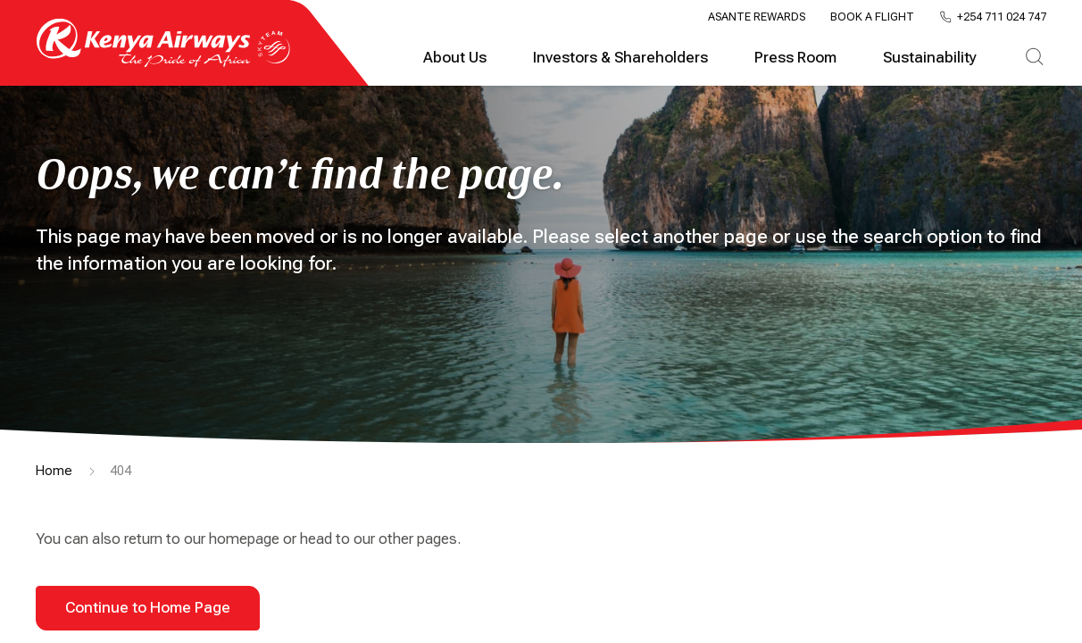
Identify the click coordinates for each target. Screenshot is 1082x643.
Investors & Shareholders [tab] (620, 57)
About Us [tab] (455, 57)
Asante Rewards (756, 17)
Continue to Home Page (147, 607)
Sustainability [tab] (930, 57)
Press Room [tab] (795, 57)
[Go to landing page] (163, 62)
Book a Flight (872, 17)
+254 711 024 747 (1001, 17)
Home (54, 470)
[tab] (1034, 58)
